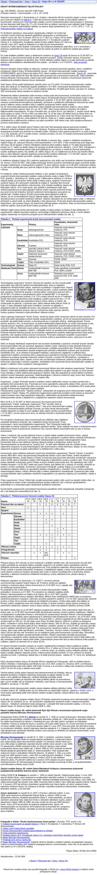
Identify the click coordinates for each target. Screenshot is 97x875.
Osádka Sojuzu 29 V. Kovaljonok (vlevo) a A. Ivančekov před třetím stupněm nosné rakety (43, 835)
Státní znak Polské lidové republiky (18, 828)
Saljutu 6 (27, 20)
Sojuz (27, 2)
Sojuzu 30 (81, 73)
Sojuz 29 (58, 55)
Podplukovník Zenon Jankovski (17, 840)
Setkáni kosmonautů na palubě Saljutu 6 (21, 824)
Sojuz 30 (36, 2)
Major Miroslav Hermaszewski (16, 837)
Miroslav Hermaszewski (12, 737)
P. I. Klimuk (30, 717)
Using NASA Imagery (69, 869)
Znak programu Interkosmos (15, 833)
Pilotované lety (15, 2)
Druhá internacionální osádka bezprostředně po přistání (28, 831)
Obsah (4, 2)
